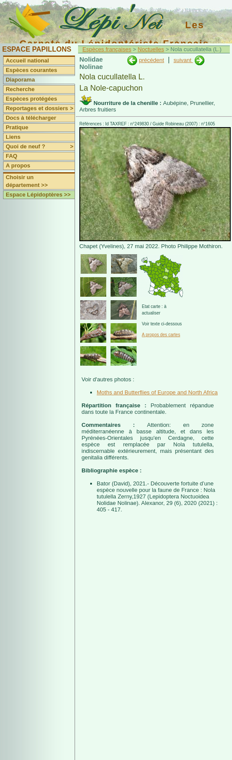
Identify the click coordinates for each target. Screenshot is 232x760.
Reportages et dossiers (40, 108)
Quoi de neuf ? (40, 147)
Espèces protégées (31, 98)
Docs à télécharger (31, 118)
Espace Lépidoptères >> (38, 194)
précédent (151, 60)
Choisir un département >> (27, 181)
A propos (18, 165)
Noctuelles (151, 49)
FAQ (11, 156)
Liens (13, 137)
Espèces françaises (106, 49)
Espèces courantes (31, 70)
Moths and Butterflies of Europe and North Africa (157, 392)
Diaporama (20, 79)
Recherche (20, 89)
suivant (183, 60)
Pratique (17, 127)
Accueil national (27, 60)
